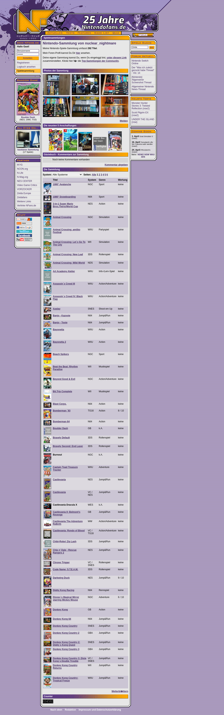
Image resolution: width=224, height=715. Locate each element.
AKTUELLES (54, 33)
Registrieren (23, 62)
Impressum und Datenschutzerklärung (100, 709)
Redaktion (70, 709)
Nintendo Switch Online (140, 62)
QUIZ (116, 33)
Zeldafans (22, 197)
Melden (124, 121)
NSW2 (141, 154)
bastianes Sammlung (28, 140)
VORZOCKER (24, 189)
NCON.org (22, 168)
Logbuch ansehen (26, 66)
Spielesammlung (25, 70)
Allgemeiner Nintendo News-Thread (143, 88)
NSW (146, 154)
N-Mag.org (22, 177)
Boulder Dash (28, 100)
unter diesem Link (117, 57)
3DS (143, 157)
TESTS (70, 33)
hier (78, 53)
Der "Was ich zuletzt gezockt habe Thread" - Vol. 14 (143, 70)
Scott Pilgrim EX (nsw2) (140, 114)
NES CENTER (24, 181)
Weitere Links (24, 201)
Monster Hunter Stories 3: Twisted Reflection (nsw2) (141, 106)
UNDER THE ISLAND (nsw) (143, 120)
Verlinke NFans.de (26, 205)
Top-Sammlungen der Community (100, 61)
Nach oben (56, 709)
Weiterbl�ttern (120, 691)
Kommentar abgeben (116, 164)
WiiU (152, 154)
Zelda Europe (24, 193)
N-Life (20, 173)
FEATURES (84, 33)
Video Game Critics (27, 185)
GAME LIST (102, 33)
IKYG (20, 164)
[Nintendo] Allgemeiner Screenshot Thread (141, 80)
